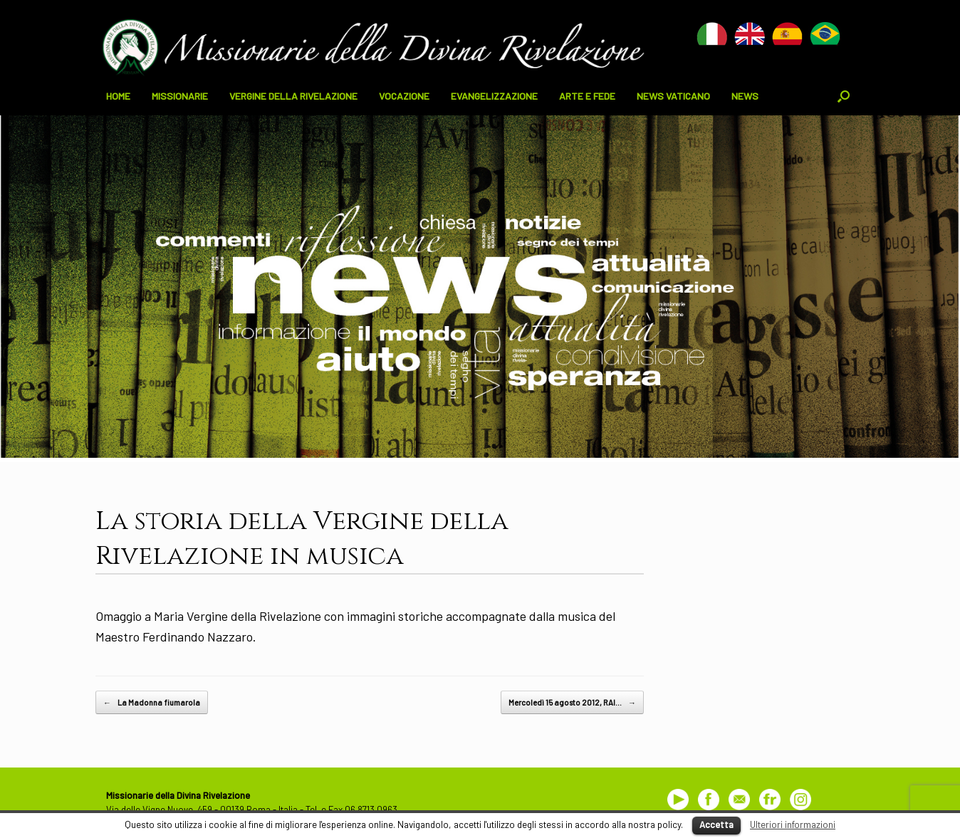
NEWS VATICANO (673, 96)
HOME (118, 96)
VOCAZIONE (404, 96)
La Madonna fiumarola (151, 703)
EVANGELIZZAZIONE (494, 96)
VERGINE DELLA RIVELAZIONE (293, 96)
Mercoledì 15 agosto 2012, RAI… (572, 703)
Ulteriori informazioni (792, 824)
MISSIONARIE (180, 96)
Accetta (716, 824)
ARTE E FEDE (587, 96)
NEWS (744, 96)
